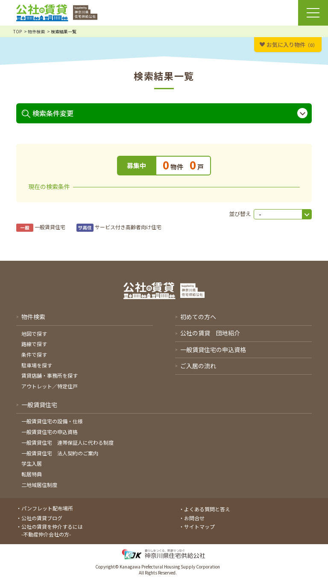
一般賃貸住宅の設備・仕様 (52, 421)
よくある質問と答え (207, 509)
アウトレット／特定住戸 (49, 386)
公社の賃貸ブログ (41, 518)
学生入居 (31, 463)
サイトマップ (199, 526)
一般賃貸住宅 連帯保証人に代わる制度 (67, 442)
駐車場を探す (36, 365)
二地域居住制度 (39, 484)
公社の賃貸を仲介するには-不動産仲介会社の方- (52, 530)
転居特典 (31, 474)
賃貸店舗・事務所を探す (49, 375)
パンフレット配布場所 (47, 508)
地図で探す (34, 333)
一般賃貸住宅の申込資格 (49, 431)
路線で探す (34, 343)
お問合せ (194, 518)
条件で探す (34, 354)
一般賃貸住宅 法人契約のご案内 (59, 453)
